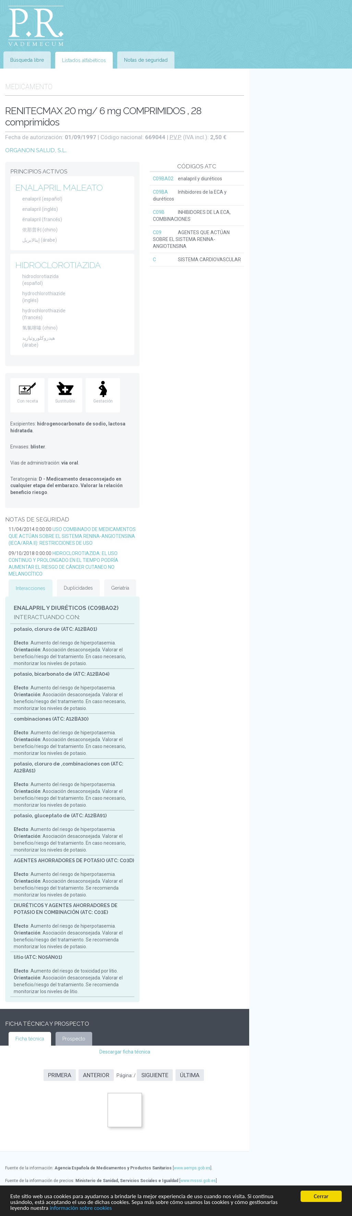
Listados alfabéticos (84, 60)
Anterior (96, 1075)
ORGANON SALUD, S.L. (35, 150)
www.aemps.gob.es (192, 1168)
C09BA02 (163, 178)
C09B (159, 212)
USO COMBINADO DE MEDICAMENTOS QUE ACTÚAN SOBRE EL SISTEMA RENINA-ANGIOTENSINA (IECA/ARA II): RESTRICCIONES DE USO (72, 536)
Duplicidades (78, 588)
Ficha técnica (29, 1039)
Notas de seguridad (146, 60)
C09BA (160, 192)
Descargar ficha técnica (124, 1052)
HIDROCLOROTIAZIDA (58, 265)
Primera (59, 1075)
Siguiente (154, 1075)
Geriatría (120, 588)
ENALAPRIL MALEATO (59, 187)
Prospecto (73, 1039)
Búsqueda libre (27, 60)
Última (189, 1075)
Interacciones (30, 588)
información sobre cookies (81, 1208)
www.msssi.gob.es (198, 1180)
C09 (157, 232)
